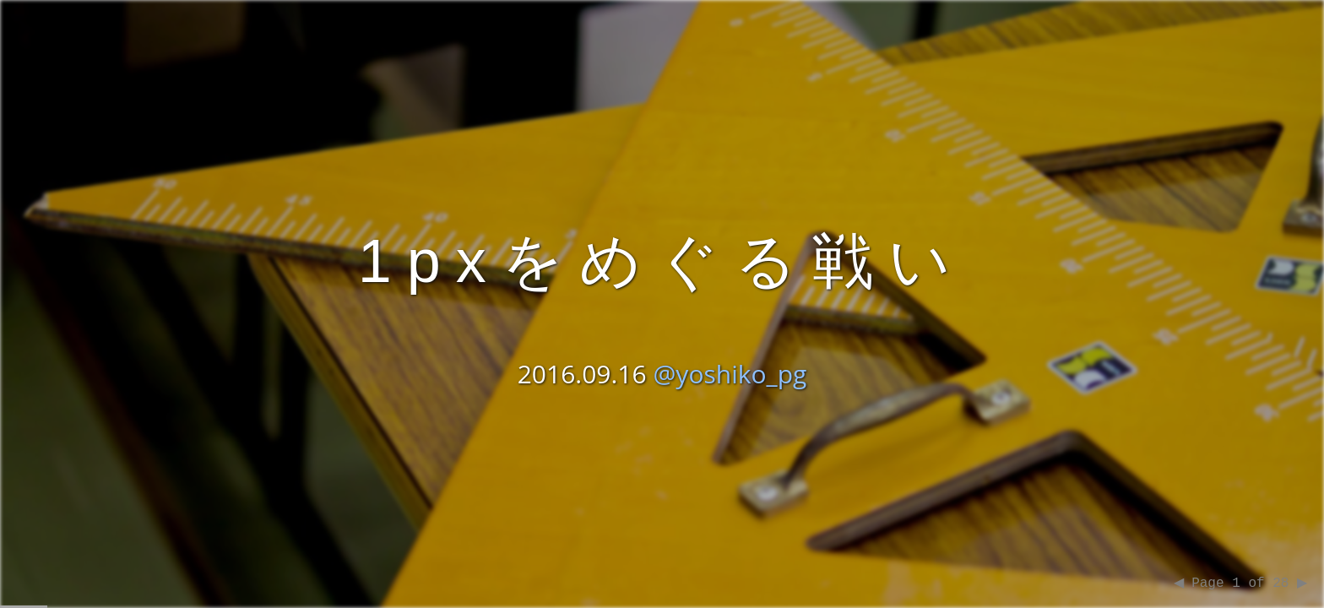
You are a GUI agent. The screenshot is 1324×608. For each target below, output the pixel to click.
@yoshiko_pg (729, 372)
